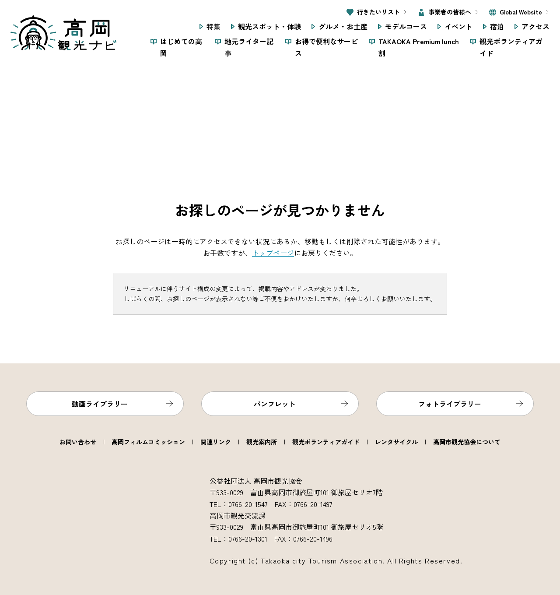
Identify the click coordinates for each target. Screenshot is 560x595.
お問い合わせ (78, 441)
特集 (213, 26)
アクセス (536, 26)
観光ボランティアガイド (511, 47)
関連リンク (215, 441)
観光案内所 (261, 441)
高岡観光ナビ (63, 32)
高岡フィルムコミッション (148, 441)
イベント (458, 26)
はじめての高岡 (181, 47)
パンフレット (275, 403)
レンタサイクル (396, 441)
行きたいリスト (378, 11)
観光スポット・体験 (269, 26)
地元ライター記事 (248, 47)
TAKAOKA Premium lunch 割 (418, 47)
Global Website (521, 11)
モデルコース (406, 26)
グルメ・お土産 (343, 26)
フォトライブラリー (449, 403)
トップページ (273, 252)
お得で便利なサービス (326, 47)
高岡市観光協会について (466, 441)
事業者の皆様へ (449, 11)
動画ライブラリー (100, 403)
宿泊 (497, 26)
